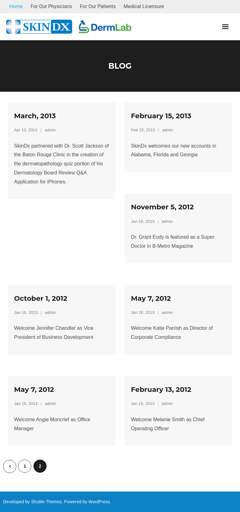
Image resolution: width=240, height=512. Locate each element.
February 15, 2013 (161, 116)
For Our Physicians (51, 6)
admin (50, 130)
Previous (9, 466)
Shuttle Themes (46, 501)
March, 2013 (35, 116)
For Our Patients (98, 6)
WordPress (99, 501)
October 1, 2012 (40, 298)
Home (16, 6)
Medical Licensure (143, 6)
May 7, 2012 (151, 298)
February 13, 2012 (161, 389)
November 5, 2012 (162, 207)
